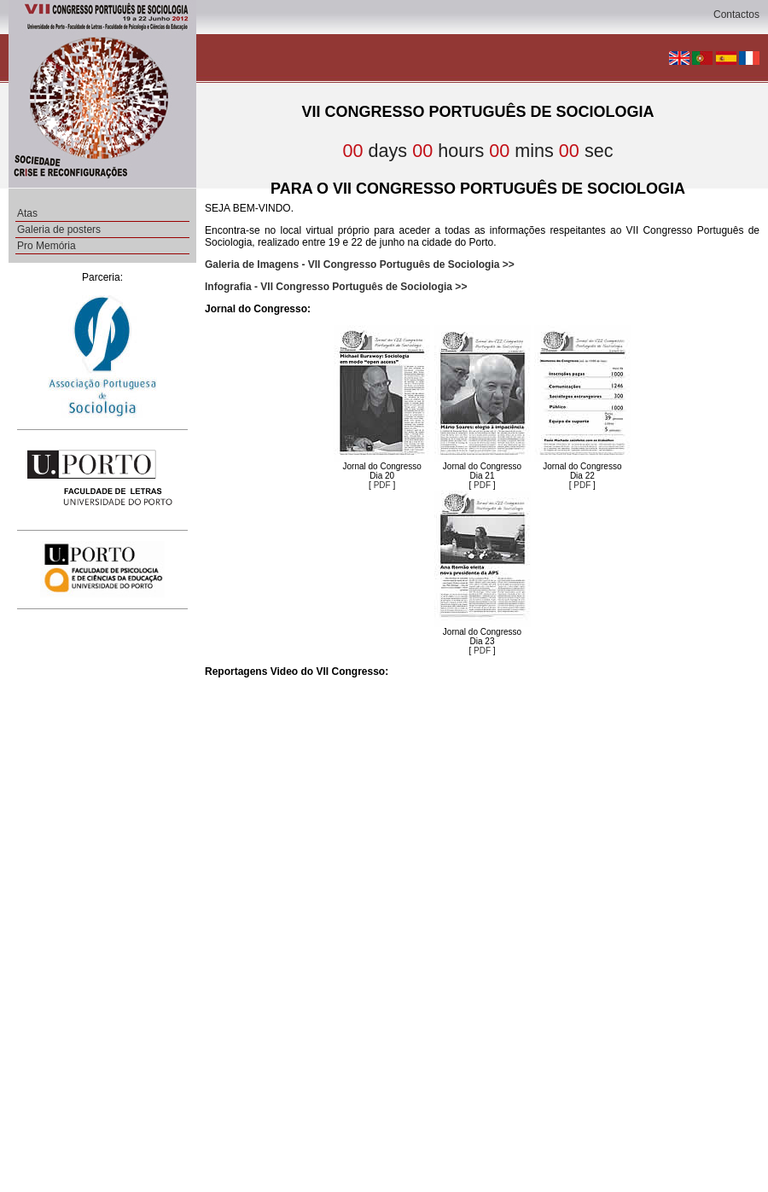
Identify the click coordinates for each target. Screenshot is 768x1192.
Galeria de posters (59, 229)
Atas (27, 213)
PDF (382, 485)
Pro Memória (46, 246)
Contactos (736, 14)
